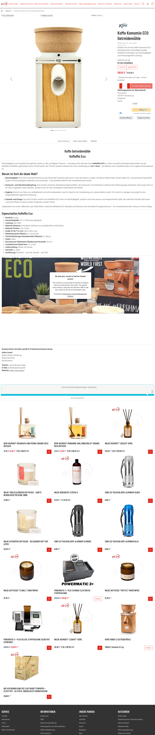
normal (122, 65)
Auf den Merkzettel (126, 116)
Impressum (44, 705)
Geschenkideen (56, 4)
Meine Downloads (8, 718)
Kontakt (4, 705)
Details (98, 587)
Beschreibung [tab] (64, 141)
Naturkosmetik (71, 4)
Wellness (118, 4)
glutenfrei (132, 65)
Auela (81, 715)
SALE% (137, 4)
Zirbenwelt (127, 4)
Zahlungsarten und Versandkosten (52, 715)
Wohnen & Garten (105, 4)
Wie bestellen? (45, 722)
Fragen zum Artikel (144, 116)
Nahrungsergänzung (87, 4)
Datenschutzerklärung (48, 712)
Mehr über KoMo (80, 141)
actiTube (82, 708)
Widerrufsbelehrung (47, 718)
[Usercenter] (147, 4)
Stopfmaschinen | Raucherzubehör (34, 4)
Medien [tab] (94, 141)
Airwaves (82, 712)
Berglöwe (82, 718)
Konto (4, 712)
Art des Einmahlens (125, 61)
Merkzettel (5, 715)
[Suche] (142, 4)
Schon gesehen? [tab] (77, 387)
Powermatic (13, 4)
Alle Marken (83, 705)
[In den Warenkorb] (49, 440)
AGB (42, 708)
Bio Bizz (82, 725)
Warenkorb (6, 708)
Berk (81, 722)
